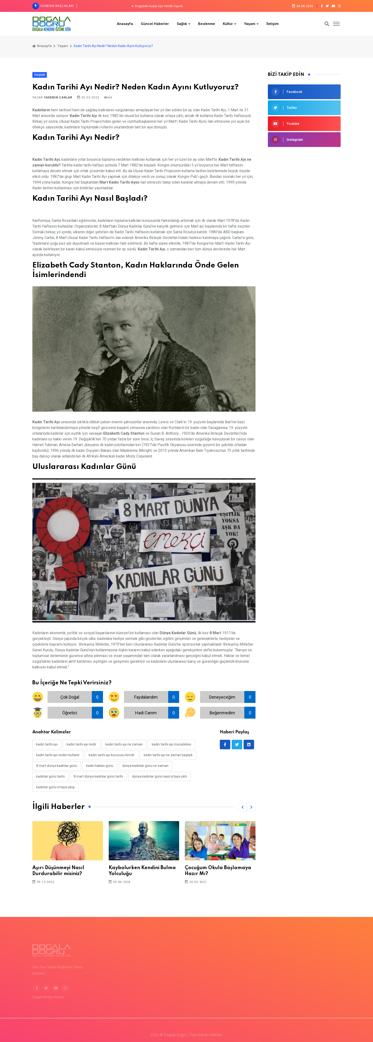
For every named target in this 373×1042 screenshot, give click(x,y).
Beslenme (206, 24)
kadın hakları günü (99, 766)
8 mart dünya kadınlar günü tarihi (98, 776)
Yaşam (249, 24)
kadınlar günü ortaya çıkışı (55, 787)
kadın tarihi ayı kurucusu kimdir (112, 755)
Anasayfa (125, 24)
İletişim (272, 24)
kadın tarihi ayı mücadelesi (171, 744)
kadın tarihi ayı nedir (81, 744)
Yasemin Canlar (58, 97)
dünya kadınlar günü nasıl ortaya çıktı (159, 776)
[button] (242, 807)
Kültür (228, 24)
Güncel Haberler (155, 24)
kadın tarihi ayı (47, 744)
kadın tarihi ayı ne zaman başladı (168, 755)
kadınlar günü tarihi (50, 776)
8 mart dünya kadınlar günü (56, 766)
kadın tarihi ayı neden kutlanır (58, 755)
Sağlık (182, 24)
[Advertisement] (304, 186)
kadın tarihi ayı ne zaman (124, 744)
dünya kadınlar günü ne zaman (145, 766)
